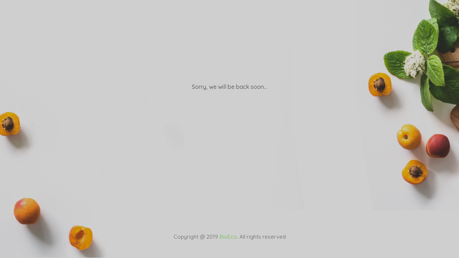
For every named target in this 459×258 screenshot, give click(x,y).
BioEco (228, 236)
